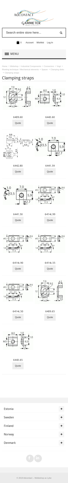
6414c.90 (18, 262)
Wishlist (40, 42)
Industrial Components (31, 66)
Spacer (45, 69)
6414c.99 (50, 214)
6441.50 (18, 214)
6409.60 (18, 117)
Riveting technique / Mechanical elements (20, 69)
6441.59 (50, 165)
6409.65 (50, 311)
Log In (50, 42)
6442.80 (18, 165)
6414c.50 (18, 311)
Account (30, 42)
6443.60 (50, 117)
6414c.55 (50, 262)
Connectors (49, 66)
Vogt (59, 66)
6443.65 (18, 359)
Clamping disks (57, 69)
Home (4, 66)
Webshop (14, 66)
